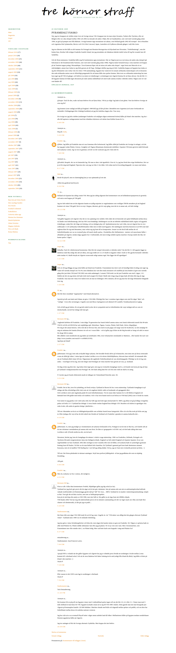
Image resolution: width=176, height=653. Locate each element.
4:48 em (60, 122)
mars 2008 (11, 129)
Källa (65, 132)
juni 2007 (11, 158)
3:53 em (60, 378)
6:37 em (60, 532)
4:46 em (60, 465)
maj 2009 (11, 82)
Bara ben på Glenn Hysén (16, 200)
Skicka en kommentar (59, 632)
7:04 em (60, 544)
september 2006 (13, 188)
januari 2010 (12, 55)
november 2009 (13, 62)
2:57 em (60, 344)
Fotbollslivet (12, 211)
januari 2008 (12, 135)
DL (58, 192)
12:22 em (61, 241)
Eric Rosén (11, 206)
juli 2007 (11, 155)
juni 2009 (11, 79)
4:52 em (60, 477)
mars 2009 (11, 89)
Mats (10, 32)
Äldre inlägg (144, 636)
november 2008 (13, 102)
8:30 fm (60, 186)
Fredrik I (60, 141)
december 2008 (13, 99)
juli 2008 (11, 115)
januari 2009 (12, 95)
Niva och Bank (13, 229)
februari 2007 (12, 172)
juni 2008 (11, 119)
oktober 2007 (12, 145)
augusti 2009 (12, 72)
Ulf (9, 41)
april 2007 (11, 165)
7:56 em (60, 580)
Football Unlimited (14, 209)
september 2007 (13, 148)
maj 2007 (11, 162)
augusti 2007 (12, 152)
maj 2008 (11, 122)
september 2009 (13, 69)
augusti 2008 (12, 112)
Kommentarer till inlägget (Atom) (74, 641)
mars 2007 (11, 168)
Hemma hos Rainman (15, 217)
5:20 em (60, 506)
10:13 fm (61, 209)
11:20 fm (61, 593)
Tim (9, 243)
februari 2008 (12, 132)
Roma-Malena (13, 232)
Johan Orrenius (13, 223)
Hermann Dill (62, 319)
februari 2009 (12, 92)
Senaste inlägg (56, 636)
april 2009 (11, 85)
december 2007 (13, 139)
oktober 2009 (12, 65)
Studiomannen (62, 511)
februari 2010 (12, 52)
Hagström (11, 35)
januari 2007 (12, 175)
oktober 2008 (12, 105)
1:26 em (60, 285)
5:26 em (60, 135)
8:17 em (60, 168)
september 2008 (13, 109)
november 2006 (13, 182)
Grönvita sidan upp (14, 214)
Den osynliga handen (15, 203)
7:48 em (60, 153)
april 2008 (11, 125)
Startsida (101, 636)
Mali (59, 174)
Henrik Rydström (14, 220)
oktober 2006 (12, 185)
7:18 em (60, 565)
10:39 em (61, 627)
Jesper (59, 246)
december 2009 (13, 59)
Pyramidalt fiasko (64, 32)
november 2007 (13, 142)
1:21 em (60, 259)
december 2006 (13, 178)
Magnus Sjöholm (14, 226)
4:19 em (60, 417)
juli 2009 (11, 75)
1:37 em (60, 313)
